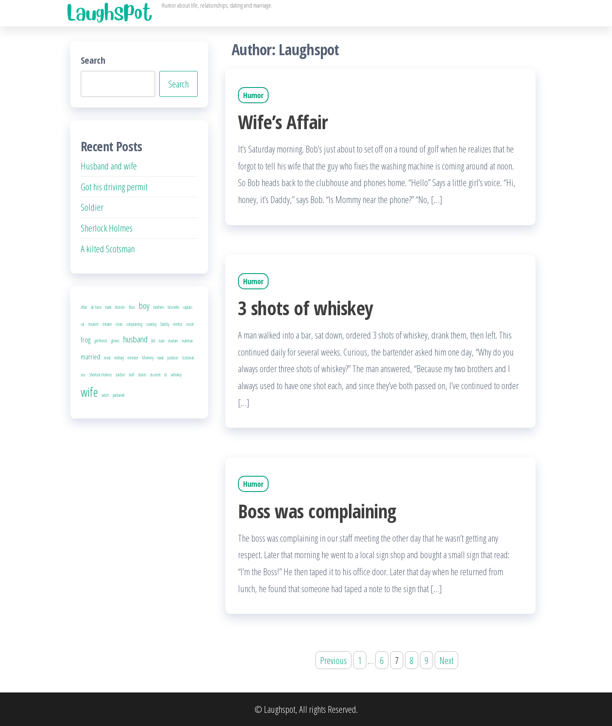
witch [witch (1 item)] (105, 395)
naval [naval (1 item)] (160, 358)
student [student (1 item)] (155, 375)
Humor (253, 95)
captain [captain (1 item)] (187, 307)
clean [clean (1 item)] (119, 324)
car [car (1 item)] (82, 324)
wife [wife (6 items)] (89, 392)
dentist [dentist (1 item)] (177, 324)
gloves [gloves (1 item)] (115, 341)
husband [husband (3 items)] (135, 339)
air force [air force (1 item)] (96, 307)
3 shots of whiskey (305, 308)
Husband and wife (109, 165)
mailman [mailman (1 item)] (187, 341)
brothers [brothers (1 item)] (158, 307)
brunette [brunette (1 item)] (173, 307)
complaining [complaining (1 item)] (134, 324)
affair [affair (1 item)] (84, 307)
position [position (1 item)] (172, 358)
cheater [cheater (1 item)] (107, 324)
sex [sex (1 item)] (83, 375)
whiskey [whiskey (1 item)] (176, 375)
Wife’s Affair (283, 122)
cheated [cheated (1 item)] (93, 324)
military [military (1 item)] (119, 358)
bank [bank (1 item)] (108, 307)
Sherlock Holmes (107, 227)
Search (93, 60)
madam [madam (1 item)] (173, 341)
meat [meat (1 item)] (107, 358)
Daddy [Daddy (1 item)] (164, 324)
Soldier (92, 207)
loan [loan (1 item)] (161, 341)
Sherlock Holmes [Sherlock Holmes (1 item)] (100, 375)
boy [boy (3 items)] (144, 305)
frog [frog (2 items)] (86, 340)
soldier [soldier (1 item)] (120, 375)
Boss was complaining (317, 511)
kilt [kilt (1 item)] (153, 341)
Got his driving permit (114, 186)
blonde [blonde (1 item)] (120, 307)
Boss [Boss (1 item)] (132, 307)
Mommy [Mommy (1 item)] (147, 358)
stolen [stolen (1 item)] (142, 375)
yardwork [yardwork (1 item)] (119, 395)
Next (446, 660)
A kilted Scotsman (108, 248)
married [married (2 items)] (90, 357)
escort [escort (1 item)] (190, 324)
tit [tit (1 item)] (165, 375)
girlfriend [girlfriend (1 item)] (100, 341)
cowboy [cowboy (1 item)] (151, 324)
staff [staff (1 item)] (131, 375)
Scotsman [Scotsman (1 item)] (188, 358)
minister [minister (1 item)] (133, 358)
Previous (333, 660)
